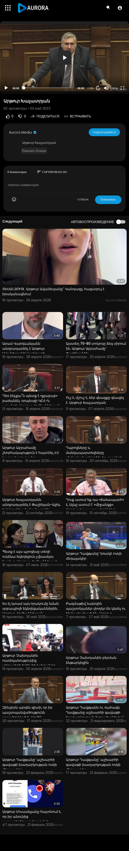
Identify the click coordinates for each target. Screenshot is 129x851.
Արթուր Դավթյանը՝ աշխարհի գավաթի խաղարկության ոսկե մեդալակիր (29, 764)
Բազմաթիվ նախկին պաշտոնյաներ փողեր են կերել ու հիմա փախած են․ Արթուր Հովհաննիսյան (95, 611)
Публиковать (108, 199)
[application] (64, 57)
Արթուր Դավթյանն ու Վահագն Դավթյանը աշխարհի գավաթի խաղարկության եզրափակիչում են (94, 715)
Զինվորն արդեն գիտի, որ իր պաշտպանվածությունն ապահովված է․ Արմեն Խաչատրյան (27, 715)
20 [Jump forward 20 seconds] (98, 88)
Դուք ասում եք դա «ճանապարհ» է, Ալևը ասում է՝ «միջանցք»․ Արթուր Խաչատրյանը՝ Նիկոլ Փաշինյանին (95, 507)
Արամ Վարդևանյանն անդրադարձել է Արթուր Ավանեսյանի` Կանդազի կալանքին (23, 351)
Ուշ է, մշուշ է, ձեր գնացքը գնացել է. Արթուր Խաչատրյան (95, 400)
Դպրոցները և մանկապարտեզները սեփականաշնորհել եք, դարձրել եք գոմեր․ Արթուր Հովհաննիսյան (95, 455)
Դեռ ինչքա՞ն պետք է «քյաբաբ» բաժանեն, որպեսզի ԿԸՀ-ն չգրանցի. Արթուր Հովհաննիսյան (31, 400)
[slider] (48, 87)
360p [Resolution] (115, 88)
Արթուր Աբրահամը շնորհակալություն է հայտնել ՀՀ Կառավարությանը (30, 452)
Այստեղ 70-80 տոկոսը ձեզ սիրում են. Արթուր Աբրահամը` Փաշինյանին (96, 348)
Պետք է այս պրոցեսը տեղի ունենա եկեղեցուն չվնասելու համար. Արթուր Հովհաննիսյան (30, 556)
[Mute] (106, 88)
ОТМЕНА (83, 199)
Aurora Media (23, 132)
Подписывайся (104, 132)
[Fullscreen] (122, 88)
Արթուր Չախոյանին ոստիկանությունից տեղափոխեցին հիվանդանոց (28, 660)
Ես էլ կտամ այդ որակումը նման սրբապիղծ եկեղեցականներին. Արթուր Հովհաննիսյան (30, 608)
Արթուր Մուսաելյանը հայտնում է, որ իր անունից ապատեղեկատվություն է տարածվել (31, 819)
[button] (120, 8)
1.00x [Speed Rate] (91, 88)
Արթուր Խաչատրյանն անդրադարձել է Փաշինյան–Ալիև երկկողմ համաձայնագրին (31, 504)
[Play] (6, 88)
